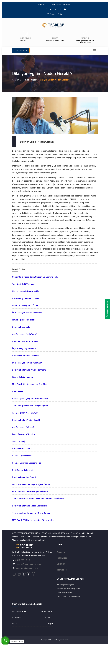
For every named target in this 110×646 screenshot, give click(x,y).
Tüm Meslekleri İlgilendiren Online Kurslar (31, 513)
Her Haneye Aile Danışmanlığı (25, 291)
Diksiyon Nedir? (19, 391)
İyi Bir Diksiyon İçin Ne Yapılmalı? (27, 312)
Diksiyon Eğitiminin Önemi (24, 477)
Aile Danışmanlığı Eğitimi (65, 585)
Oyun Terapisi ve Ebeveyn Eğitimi (68, 596)
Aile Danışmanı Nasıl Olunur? (25, 413)
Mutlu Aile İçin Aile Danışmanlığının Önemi (31, 484)
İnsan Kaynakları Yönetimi (23, 434)
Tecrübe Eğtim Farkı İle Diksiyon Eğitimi (30, 405)
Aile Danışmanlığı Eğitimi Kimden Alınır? (30, 398)
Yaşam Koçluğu (19, 441)
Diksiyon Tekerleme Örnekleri (25, 341)
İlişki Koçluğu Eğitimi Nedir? (24, 348)
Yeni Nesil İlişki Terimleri (23, 284)
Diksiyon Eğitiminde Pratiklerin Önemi (29, 370)
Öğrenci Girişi (54, 14)
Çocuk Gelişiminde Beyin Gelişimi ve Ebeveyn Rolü (35, 277)
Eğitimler (61, 564)
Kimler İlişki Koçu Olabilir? (24, 320)
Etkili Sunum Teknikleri (22, 470)
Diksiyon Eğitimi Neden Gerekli (26, 420)
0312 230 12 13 (43, 4)
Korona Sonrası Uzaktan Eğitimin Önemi (30, 491)
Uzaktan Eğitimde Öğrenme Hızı (26, 463)
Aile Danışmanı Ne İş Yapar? (24, 334)
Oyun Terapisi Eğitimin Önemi (25, 305)
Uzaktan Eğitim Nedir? (22, 456)
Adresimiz (85, 38)
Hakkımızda (62, 558)
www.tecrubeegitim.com (27, 568)
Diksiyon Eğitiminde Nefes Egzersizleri (30, 506)
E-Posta (55, 38)
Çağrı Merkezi (25, 38)
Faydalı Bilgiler (30, 80)
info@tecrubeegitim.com (62, 4)
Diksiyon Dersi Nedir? (22, 448)
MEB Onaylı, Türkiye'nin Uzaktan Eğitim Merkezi (33, 520)
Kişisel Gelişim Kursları (22, 377)
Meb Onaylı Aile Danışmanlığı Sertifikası (30, 384)
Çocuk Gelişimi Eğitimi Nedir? (25, 298)
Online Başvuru (21, 50)
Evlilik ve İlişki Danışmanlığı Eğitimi (68, 588)
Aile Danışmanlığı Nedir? (23, 427)
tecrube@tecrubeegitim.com (28, 564)
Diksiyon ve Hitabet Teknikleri (25, 355)
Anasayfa (16, 80)
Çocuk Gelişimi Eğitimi (64, 592)
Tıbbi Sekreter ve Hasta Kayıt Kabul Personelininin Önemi (38, 498)
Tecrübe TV (62, 570)
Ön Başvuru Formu (107, 309)
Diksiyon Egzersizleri (21, 327)
